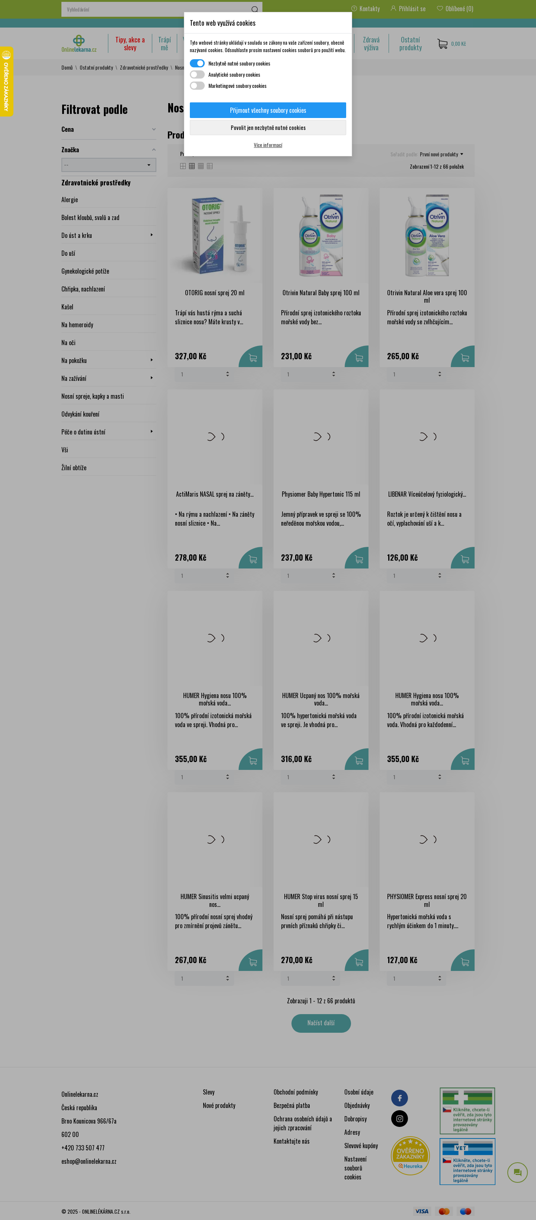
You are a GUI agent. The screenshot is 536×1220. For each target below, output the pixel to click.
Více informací (268, 145)
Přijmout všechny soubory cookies (268, 110)
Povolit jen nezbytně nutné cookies (268, 127)
